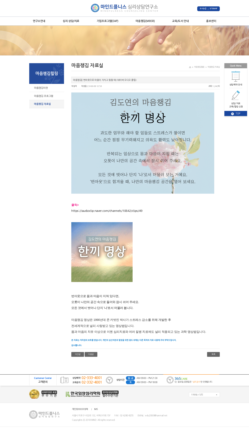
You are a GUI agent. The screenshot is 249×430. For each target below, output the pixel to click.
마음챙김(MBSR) (145, 21)
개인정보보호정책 (80, 409)
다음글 (91, 354)
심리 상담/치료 (71, 21)
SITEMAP (213, 9)
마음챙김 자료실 (42, 104)
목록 (213, 354)
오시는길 (203, 9)
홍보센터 (211, 21)
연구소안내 (39, 21)
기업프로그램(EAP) (107, 21)
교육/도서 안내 (180, 21)
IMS (96, 409)
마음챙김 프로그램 (43, 96)
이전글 (78, 354)
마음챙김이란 (41, 88)
